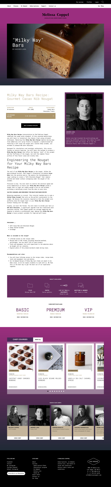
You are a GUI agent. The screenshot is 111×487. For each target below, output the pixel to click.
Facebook (9, 462)
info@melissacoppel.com (93, 475)
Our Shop (101, 6)
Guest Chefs (36, 474)
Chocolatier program (40, 467)
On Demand (24, 6)
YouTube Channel (12, 467)
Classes (15, 6)
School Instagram (12, 469)
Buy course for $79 (31, 125)
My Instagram (11, 465)
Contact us (52, 6)
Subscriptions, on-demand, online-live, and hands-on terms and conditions (66, 463)
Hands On (36, 473)
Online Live (37, 471)
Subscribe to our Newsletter (16, 473)
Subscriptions (34, 6)
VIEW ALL (38, 339)
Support (43, 6)
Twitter (9, 463)
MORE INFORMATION (22, 317)
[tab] (48, 391)
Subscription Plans (40, 465)
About (9, 6)
